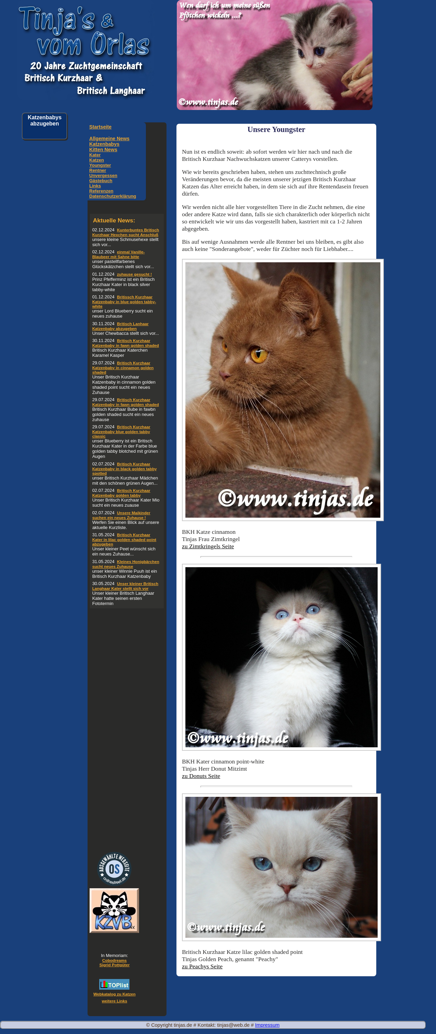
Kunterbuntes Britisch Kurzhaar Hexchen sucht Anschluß (125, 232)
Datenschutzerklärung (112, 196)
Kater (95, 154)
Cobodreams (114, 960)
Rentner (97, 170)
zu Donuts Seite (201, 775)
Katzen (96, 160)
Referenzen (101, 191)
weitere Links (114, 1001)
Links (95, 185)
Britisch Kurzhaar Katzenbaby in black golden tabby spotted (124, 468)
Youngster (100, 165)
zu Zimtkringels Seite (208, 546)
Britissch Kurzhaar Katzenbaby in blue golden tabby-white (124, 301)
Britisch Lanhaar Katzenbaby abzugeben (120, 326)
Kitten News (103, 149)
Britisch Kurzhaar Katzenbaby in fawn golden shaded (125, 343)
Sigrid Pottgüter (114, 964)
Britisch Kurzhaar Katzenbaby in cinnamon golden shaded (123, 367)
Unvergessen (103, 175)
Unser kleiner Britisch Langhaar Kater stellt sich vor (125, 586)
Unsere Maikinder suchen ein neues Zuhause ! (121, 515)
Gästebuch (100, 180)
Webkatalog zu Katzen (114, 994)
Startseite (100, 127)
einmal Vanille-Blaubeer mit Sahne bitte (118, 254)
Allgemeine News (109, 138)
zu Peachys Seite (202, 966)
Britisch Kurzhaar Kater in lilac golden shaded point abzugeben (124, 539)
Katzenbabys (104, 144)
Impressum (267, 1025)
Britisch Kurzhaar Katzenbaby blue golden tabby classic (121, 431)
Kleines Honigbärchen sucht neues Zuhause (125, 564)
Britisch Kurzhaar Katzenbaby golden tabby (121, 492)
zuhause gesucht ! (134, 274)
